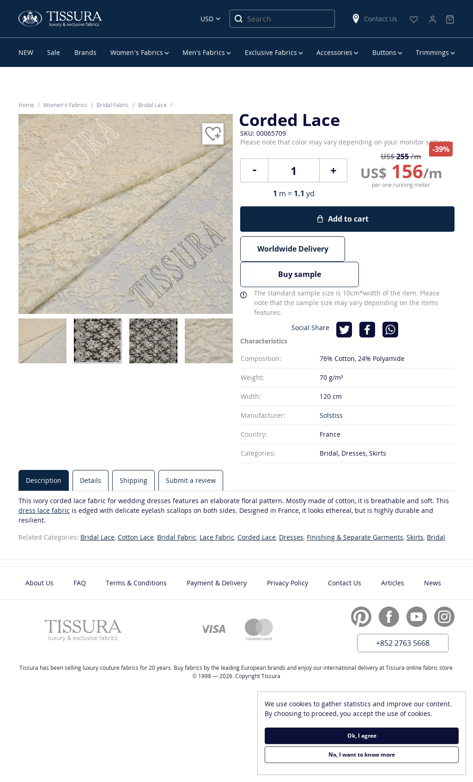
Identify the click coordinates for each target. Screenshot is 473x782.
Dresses (291, 511)
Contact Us (374, 18)
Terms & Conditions (136, 557)
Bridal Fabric (176, 511)
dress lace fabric (44, 484)
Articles (392, 557)
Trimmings (432, 52)
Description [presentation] (43, 454)
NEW (25, 52)
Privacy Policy (287, 557)
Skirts (415, 511)
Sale (53, 52)
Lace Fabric (217, 511)
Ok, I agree (361, 736)
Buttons (384, 52)
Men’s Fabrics (203, 52)
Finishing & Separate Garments (355, 511)
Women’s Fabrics (136, 52)
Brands (85, 52)
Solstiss (331, 389)
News (432, 557)
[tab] (43, 454)
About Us (39, 557)
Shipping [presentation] (133, 454)
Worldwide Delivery (292, 249)
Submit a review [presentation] (191, 454)
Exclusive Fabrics (271, 52)
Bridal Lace (97, 511)
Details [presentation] (90, 454)
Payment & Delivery (217, 557)
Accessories (334, 52)
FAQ (79, 557)
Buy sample (402, 249)
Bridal (436, 511)
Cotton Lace (136, 511)
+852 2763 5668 (403, 617)
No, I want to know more (361, 754)
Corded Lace (256, 511)
